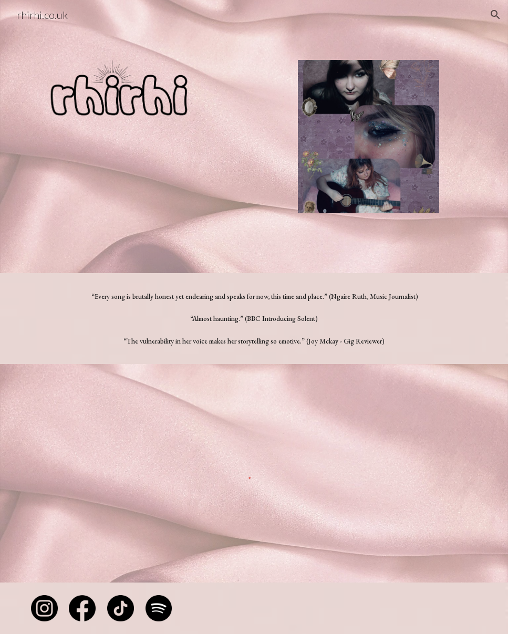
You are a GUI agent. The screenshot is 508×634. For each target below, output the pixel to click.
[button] (495, 14)
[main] (254, 318)
